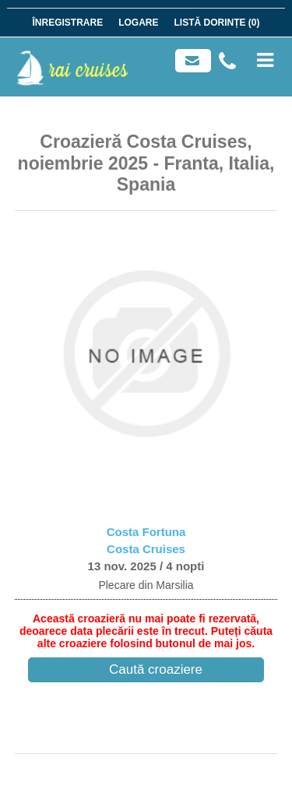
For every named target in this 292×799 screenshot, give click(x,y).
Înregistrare (67, 22)
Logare (138, 22)
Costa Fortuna (146, 531)
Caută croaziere (155, 669)
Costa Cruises (146, 548)
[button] (35, 354)
